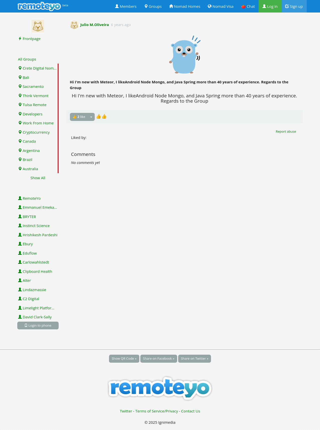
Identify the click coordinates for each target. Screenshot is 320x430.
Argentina (29, 150)
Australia (28, 168)
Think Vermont (33, 95)
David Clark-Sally (35, 316)
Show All (37, 177)
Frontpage (29, 38)
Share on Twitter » (194, 358)
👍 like (79, 116)
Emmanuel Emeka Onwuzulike (38, 207)
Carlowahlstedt (33, 262)
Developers (30, 113)
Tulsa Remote (32, 104)
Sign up (294, 6)
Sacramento (31, 86)
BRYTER (27, 216)
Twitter (126, 410)
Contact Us (190, 410)
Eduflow (27, 253)
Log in (270, 6)
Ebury (25, 243)
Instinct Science (34, 225)
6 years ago (121, 24)
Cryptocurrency (34, 132)
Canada (27, 141)
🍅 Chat (248, 6)
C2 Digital (28, 298)
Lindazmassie (32, 289)
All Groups (27, 59)
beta (65, 5)
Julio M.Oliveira (94, 24)
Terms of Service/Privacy (156, 410)
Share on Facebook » (158, 358)
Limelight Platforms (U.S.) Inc (38, 307)
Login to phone (37, 325)
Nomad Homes (184, 6)
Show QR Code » (124, 358)
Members (126, 6)
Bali (23, 77)
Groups (153, 6)
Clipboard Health (35, 271)
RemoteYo (29, 198)
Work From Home (36, 122)
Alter (24, 280)
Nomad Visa (221, 6)
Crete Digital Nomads (38, 68)
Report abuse (286, 131)
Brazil (25, 159)
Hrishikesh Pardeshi (38, 234)
